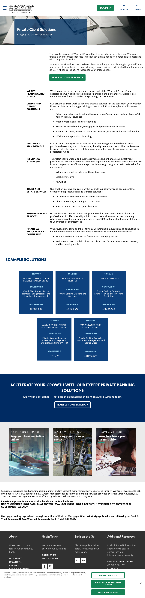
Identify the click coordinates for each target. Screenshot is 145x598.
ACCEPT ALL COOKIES (108, 592)
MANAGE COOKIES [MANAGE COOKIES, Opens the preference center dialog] (108, 575)
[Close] (141, 583)
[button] (67, 77)
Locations (15, 562)
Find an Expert (51, 559)
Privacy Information (120, 562)
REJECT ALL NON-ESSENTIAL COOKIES (108, 584)
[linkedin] (77, 560)
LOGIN (105, 7)
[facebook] (44, 566)
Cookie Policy (116, 565)
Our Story (15, 558)
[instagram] (50, 566)
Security (112, 569)
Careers (14, 565)
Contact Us (49, 555)
